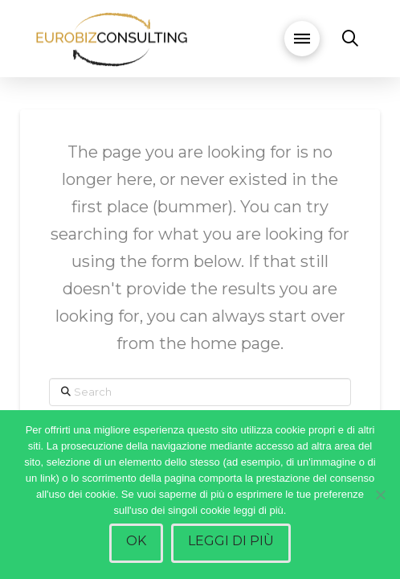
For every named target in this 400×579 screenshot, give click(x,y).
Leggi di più (231, 540)
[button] (302, 38)
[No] (380, 495)
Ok (136, 540)
